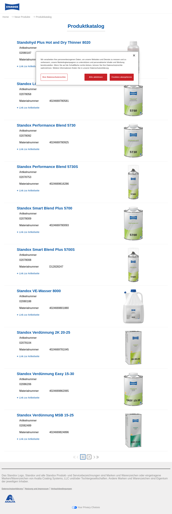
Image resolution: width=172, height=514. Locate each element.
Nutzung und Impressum (37, 489)
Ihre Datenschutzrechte (54, 77)
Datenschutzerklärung (12, 489)
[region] (87, 68)
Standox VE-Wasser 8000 (39, 291)
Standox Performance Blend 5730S (47, 167)
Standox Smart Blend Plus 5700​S (46, 249)
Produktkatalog (44, 17)
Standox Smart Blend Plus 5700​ (44, 208)
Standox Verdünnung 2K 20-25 (43, 332)
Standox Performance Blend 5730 (46, 125)
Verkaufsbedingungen (61, 489)
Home (6, 17)
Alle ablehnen (96, 77)
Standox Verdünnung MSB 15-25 (45, 415)
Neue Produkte (22, 17)
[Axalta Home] (12, 9)
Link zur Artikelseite (29, 66)
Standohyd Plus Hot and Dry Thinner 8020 (54, 42)
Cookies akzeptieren (122, 77)
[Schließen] (134, 55)
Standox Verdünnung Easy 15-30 (45, 374)
